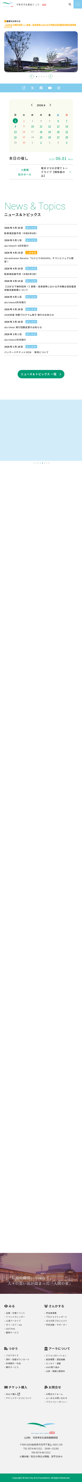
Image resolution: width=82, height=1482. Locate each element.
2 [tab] (39, 76)
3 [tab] (41, 76)
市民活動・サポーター (56, 1324)
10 (32, 126)
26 (49, 137)
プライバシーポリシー (56, 1401)
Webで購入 (13, 1394)
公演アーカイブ (13, 1320)
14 (66, 126)
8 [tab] (49, 463)
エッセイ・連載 (53, 1363)
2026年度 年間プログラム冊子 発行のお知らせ (29, 314)
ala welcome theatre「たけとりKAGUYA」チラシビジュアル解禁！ (39, 259)
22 (15, 137)
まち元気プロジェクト (56, 1320)
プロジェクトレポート (56, 1316)
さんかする (56, 1306)
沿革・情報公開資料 (55, 1371)
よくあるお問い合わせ (56, 1397)
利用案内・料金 (13, 1363)
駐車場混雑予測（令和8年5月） (21, 274)
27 (58, 137)
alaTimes (10, 1328)
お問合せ (55, 1387)
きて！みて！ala (14, 1324)
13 (58, 126)
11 (41, 126)
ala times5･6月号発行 (16, 245)
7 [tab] (46, 463)
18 (41, 132)
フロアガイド (12, 1355)
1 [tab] (36, 76)
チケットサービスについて (18, 1397)
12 (49, 126)
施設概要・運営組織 (55, 1359)
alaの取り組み (53, 1367)
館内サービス (12, 1367)
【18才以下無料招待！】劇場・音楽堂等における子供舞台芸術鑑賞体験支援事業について (40, 288)
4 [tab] (43, 76)
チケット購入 (18, 1387)
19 (49, 132)
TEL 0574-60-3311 (32, 1448)
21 (66, 132)
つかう (13, 1348)
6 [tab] (44, 463)
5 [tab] (46, 76)
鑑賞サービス (12, 1332)
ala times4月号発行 (15, 302)
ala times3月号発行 (15, 339)
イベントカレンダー (15, 1316)
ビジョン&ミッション (56, 1355)
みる (12, 1306)
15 (15, 132)
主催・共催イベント (15, 1312)
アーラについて (59, 1348)
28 (66, 137)
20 (58, 132)
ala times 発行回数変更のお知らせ (23, 327)
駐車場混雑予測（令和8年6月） (21, 233)
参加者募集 (51, 1312)
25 (41, 137)
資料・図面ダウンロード (17, 1359)
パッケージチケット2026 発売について (26, 352)
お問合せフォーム (54, 1394)
